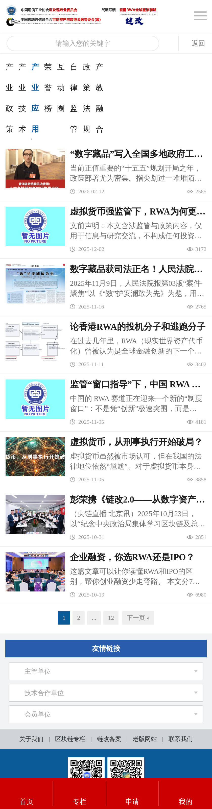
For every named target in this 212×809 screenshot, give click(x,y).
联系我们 (181, 677)
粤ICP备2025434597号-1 (97, 759)
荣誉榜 (145, 67)
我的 (185, 793)
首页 (26, 793)
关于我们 (31, 677)
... (94, 555)
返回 (198, 43)
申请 (132, 793)
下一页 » (138, 555)
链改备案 (109, 677)
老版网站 (145, 677)
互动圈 (181, 67)
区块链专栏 (70, 677)
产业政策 (21, 67)
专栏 (79, 793)
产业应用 (106, 67)
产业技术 (64, 67)
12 (111, 555)
